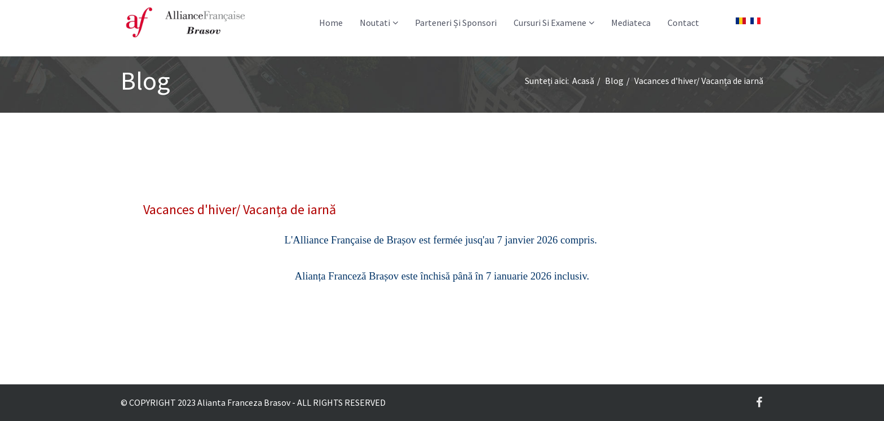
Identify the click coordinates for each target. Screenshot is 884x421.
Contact (683, 22)
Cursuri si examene (550, 22)
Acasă (583, 80)
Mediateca (631, 22)
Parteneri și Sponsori (456, 22)
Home (331, 22)
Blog (614, 80)
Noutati (375, 22)
